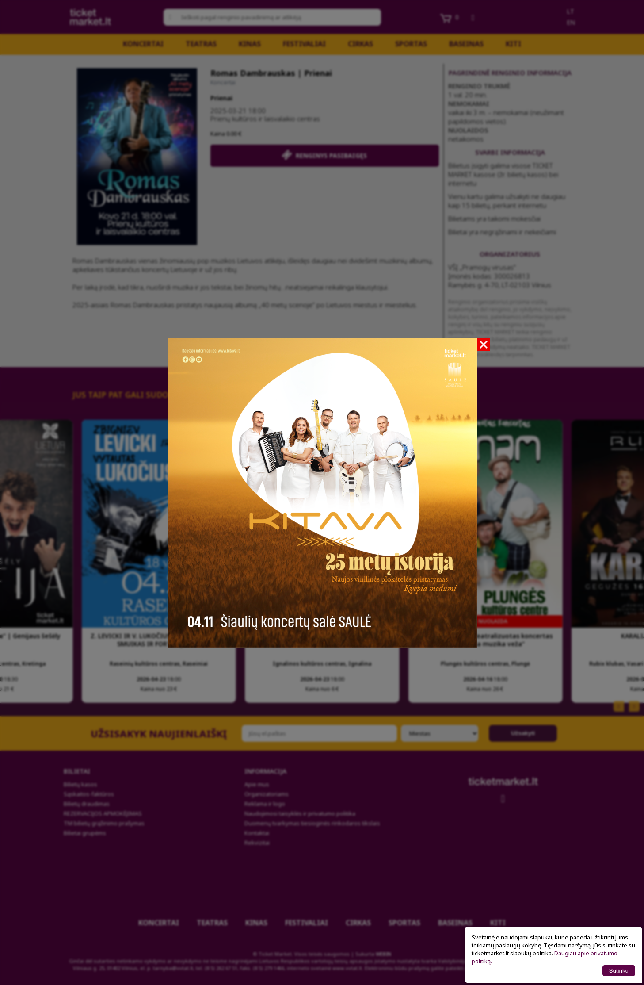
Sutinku (619, 970)
